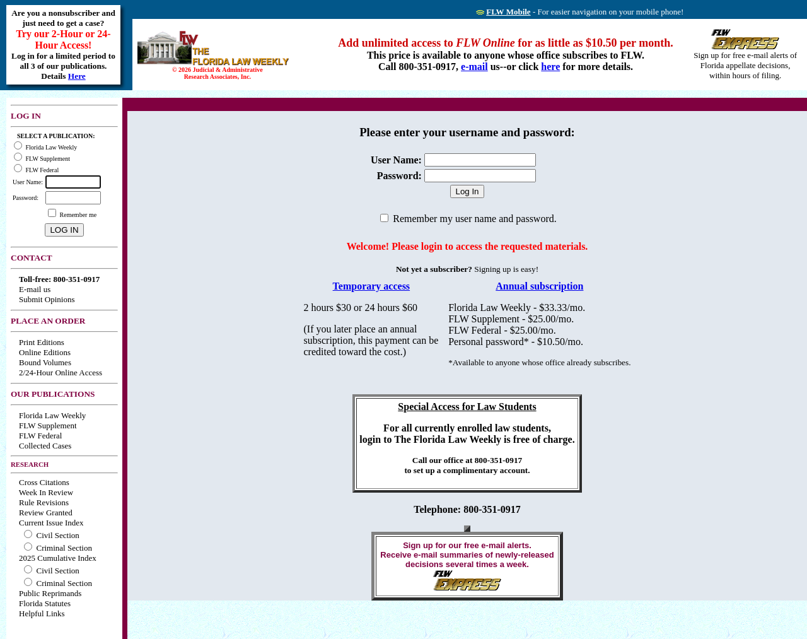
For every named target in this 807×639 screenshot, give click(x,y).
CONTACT (31, 257)
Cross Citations (44, 482)
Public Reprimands (50, 593)
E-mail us (34, 289)
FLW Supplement (48, 425)
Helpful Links (42, 613)
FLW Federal (40, 435)
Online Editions (45, 352)
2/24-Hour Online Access (60, 372)
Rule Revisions (44, 502)
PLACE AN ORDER (48, 320)
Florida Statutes (45, 603)
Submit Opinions (47, 299)
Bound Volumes (45, 362)
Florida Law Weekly (52, 415)
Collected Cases (45, 445)
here (550, 66)
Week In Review (46, 492)
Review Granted (46, 512)
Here (77, 76)
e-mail (474, 66)
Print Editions (41, 342)
